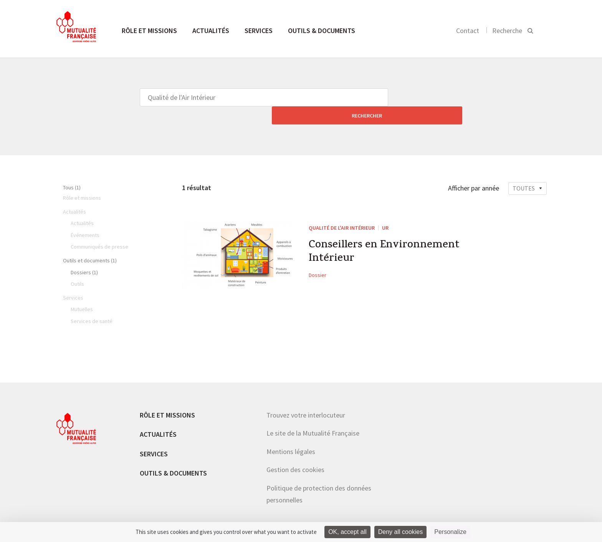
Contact (467, 30)
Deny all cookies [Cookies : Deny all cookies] (400, 532)
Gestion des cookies (295, 451)
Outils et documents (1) (90, 242)
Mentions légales (290, 433)
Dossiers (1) (84, 254)
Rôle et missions (149, 30)
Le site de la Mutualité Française (312, 415)
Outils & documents (321, 30)
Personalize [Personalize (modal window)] (450, 532)
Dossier (317, 260)
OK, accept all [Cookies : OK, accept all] (347, 532)
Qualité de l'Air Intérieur (342, 209)
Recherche (507, 30)
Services (259, 30)
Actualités (210, 30)
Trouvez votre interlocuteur (305, 397)
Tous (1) (72, 169)
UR (385, 209)
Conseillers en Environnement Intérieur (388, 236)
